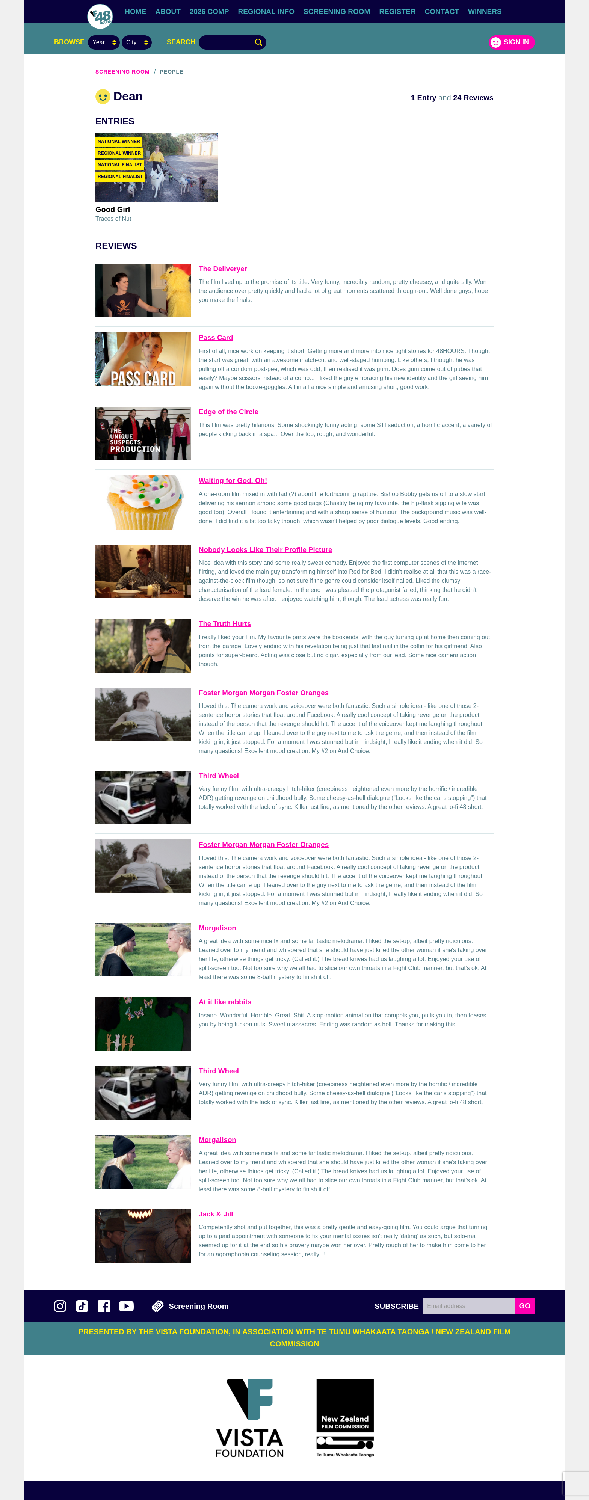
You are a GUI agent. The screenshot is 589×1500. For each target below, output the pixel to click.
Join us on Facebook (104, 1306)
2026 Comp (209, 11)
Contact (442, 11)
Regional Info (266, 11)
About (168, 11)
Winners (485, 11)
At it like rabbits (225, 1002)
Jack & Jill (216, 1214)
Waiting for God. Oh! (233, 480)
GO (524, 1306)
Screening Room (337, 11)
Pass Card (216, 337)
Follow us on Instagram (60, 1306)
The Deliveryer (223, 269)
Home (135, 11)
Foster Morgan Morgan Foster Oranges (264, 693)
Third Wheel (219, 776)
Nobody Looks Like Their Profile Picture (265, 550)
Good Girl (112, 209)
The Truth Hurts (225, 624)
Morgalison (217, 928)
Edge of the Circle (228, 412)
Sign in (516, 42)
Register (397, 11)
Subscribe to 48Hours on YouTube (126, 1306)
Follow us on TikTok (82, 1306)
